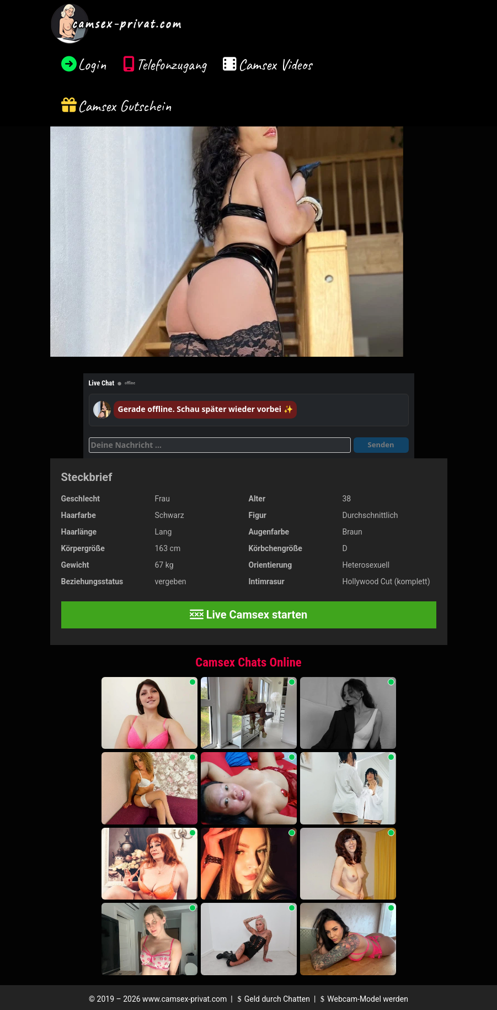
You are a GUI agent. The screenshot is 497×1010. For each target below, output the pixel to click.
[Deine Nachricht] (220, 445)
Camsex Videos (275, 64)
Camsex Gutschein (125, 105)
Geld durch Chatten (272, 999)
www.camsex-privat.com (184, 999)
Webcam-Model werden (363, 999)
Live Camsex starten (249, 614)
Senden (381, 445)
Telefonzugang (171, 64)
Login (92, 64)
